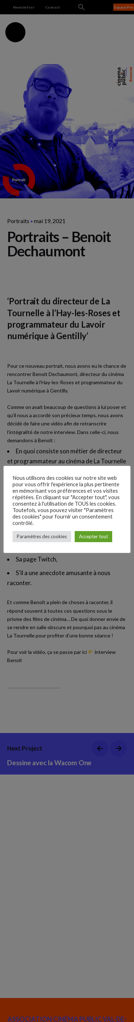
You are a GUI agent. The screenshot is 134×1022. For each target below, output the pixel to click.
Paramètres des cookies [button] (42, 536)
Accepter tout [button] (93, 536)
